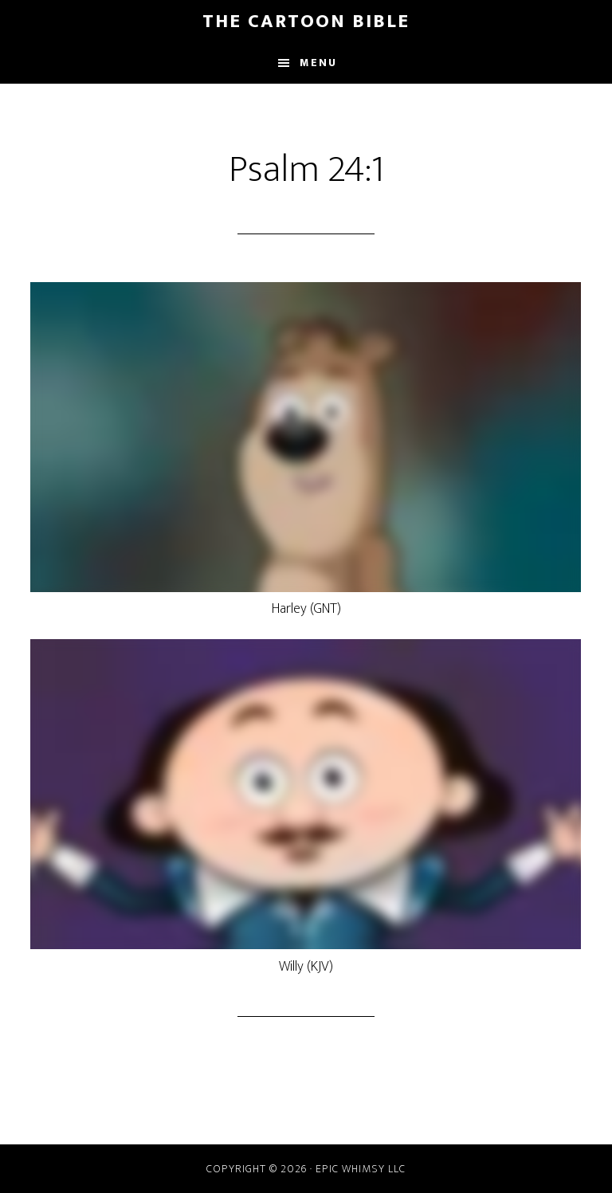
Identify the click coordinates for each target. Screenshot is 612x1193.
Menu (318, 62)
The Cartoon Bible (306, 21)
